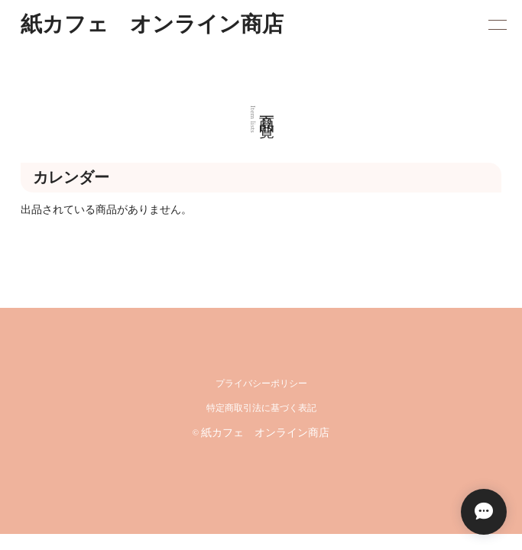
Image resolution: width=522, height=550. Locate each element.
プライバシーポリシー (261, 384)
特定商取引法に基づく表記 (261, 408)
